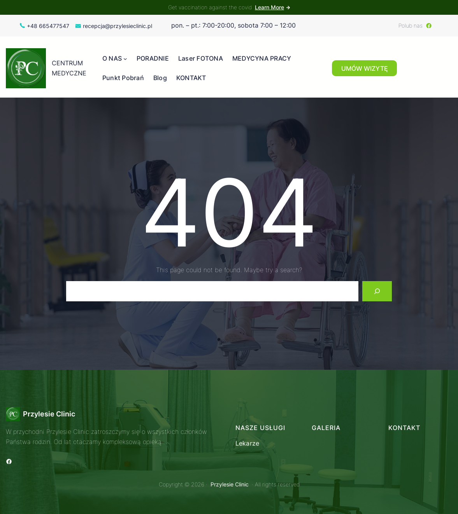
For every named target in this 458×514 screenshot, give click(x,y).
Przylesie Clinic (49, 414)
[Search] (377, 291)
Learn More (269, 7)
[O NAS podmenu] (125, 59)
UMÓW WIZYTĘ (364, 68)
